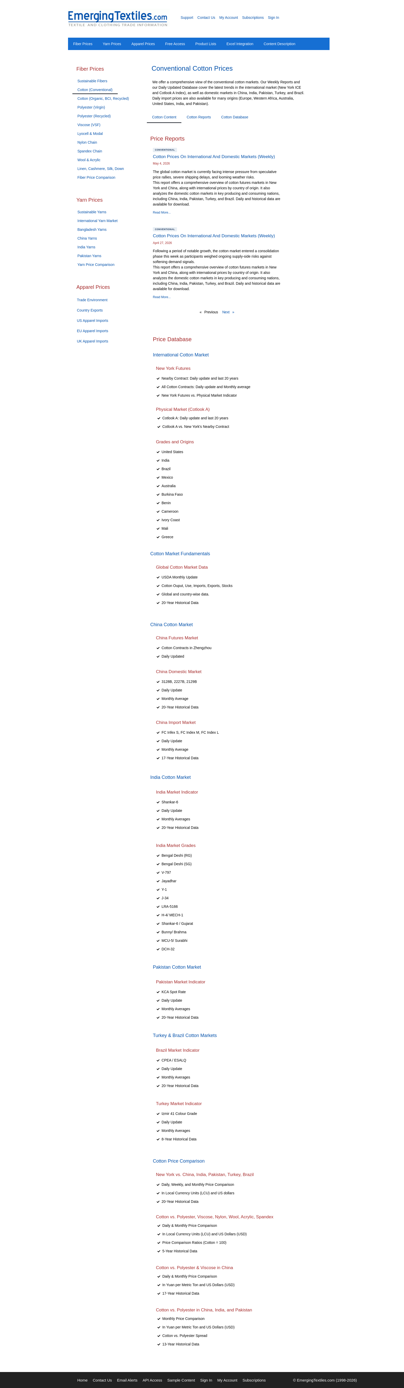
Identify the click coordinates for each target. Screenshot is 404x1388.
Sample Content (181, 1380)
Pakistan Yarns (90, 256)
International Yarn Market (98, 221)
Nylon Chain (87, 142)
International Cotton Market (181, 354)
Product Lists (205, 44)
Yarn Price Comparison (96, 265)
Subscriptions (253, 17)
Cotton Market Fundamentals (180, 553)
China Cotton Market (171, 624)
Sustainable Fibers (92, 81)
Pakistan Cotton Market (177, 967)
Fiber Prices (82, 44)
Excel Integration (239, 44)
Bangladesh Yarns (92, 229)
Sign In (273, 17)
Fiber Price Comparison (96, 177)
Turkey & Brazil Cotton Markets (185, 1035)
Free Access (175, 44)
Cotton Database (234, 117)
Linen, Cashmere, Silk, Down (101, 169)
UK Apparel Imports (92, 341)
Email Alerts (127, 1380)
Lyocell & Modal (90, 134)
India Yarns (87, 247)
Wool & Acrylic (89, 160)
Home (82, 1380)
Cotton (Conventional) (95, 90)
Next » (228, 312)
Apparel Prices (143, 44)
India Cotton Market (170, 777)
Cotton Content (164, 117)
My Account (228, 17)
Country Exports (90, 310)
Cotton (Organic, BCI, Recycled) (103, 98)
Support (187, 17)
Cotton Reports (199, 117)
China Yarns (87, 238)
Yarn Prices (112, 44)
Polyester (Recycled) (94, 116)
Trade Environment (92, 300)
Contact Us (206, 17)
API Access (152, 1380)
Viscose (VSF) (89, 125)
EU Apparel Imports (92, 331)
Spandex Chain (90, 151)
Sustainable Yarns (92, 212)
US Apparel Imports (92, 321)
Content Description (279, 44)
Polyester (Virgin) (91, 107)
